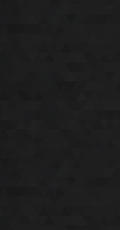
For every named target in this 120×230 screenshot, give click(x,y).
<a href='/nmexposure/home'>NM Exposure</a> (60, 115)
